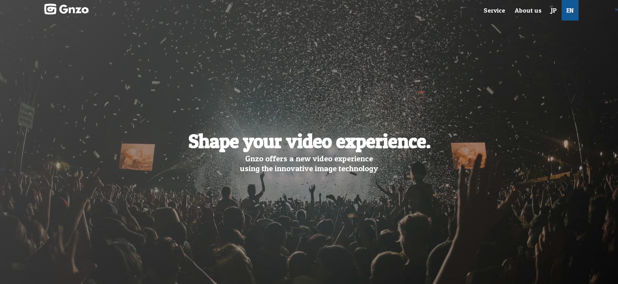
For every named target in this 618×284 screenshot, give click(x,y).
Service (494, 10)
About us (528, 10)
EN (570, 10)
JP (554, 10)
